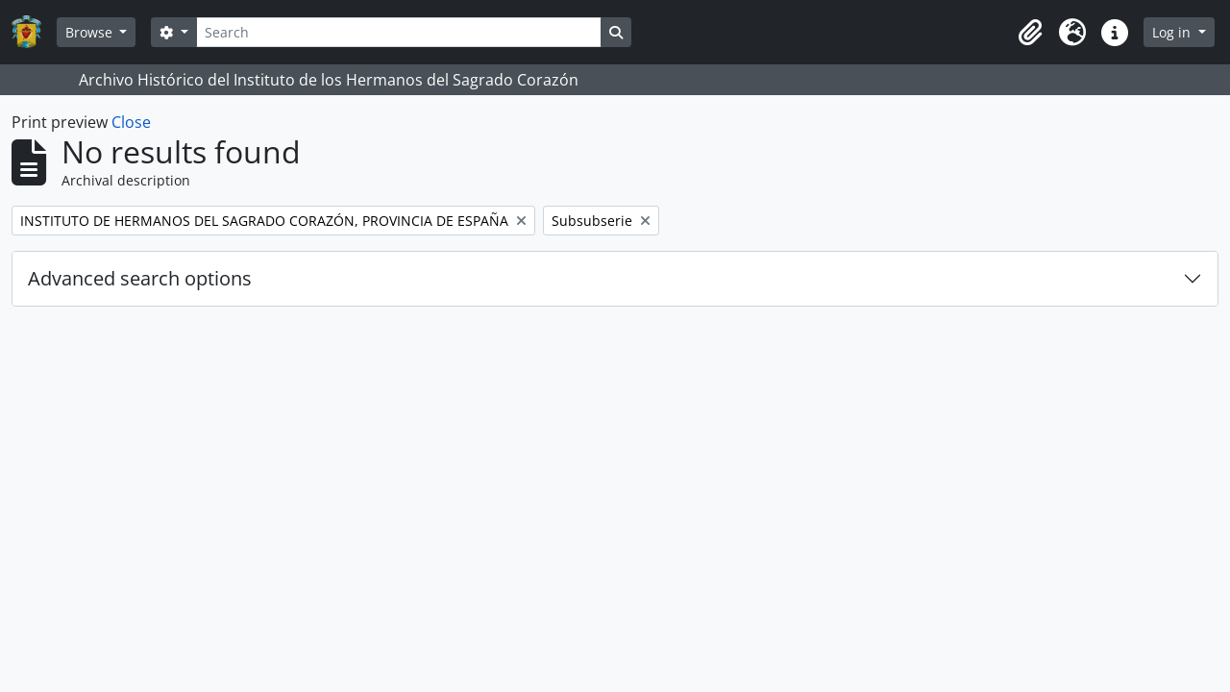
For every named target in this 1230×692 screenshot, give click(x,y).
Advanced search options (140, 278)
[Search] (399, 32)
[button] (1030, 33)
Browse (90, 32)
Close (131, 122)
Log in (1173, 32)
